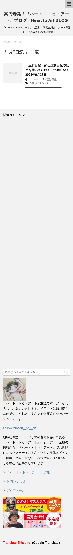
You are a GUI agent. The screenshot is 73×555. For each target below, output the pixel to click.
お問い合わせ (16, 481)
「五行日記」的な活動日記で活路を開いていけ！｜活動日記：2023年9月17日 (47, 70)
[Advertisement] (36, 243)
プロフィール (16, 490)
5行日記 (44, 82)
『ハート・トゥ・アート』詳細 (28, 472)
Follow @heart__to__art (19, 428)
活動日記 (52, 79)
